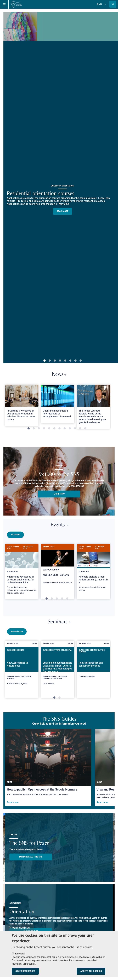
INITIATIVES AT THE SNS (30, 866)
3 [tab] (55, 360)
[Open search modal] (112, 4)
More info (59, 494)
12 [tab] (85, 428)
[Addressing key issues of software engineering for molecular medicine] (21, 571)
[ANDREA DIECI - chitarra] (57, 566)
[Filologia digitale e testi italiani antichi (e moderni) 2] (93, 569)
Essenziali (20, 953)
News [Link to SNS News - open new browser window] (59, 374)
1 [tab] (44, 360)
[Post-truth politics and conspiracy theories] (93, 674)
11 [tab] (80, 428)
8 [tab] (80, 360)
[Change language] (105, 4)
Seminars (59, 629)
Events (59, 525)
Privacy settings (19, 927)
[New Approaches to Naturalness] (21, 677)
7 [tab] (75, 360)
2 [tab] (49, 360)
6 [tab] (70, 360)
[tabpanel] (21, 407)
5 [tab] (65, 360)
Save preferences (25, 971)
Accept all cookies (91, 971)
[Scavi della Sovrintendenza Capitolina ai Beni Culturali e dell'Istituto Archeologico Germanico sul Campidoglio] (57, 677)
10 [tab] (75, 428)
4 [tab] (60, 360)
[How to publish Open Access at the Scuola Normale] (48, 776)
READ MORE (62, 211)
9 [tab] (69, 428)
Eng (99, 4)
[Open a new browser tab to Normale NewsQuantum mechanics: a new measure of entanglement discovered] (57, 404)
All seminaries (16, 639)
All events (15, 534)
